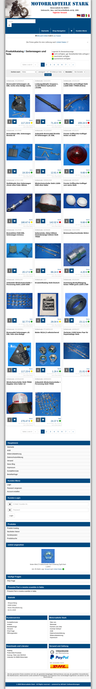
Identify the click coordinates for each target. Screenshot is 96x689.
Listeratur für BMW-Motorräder (17, 657)
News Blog (11, 464)
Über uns (53, 622)
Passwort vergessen (14, 488)
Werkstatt (53, 624)
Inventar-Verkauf (55, 629)
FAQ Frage (11, 581)
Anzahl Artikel (42, 36)
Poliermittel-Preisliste (14, 653)
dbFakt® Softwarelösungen (70, 684)
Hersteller (69, 72)
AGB (9, 450)
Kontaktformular (13, 471)
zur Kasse (57, 36)
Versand (30, 125)
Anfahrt (9, 624)
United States (62, 42)
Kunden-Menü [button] (82, 31)
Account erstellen (13, 491)
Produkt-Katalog (13, 528)
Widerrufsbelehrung (14, 454)
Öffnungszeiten (12, 633)
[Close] (87, 42)
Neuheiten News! (13, 532)
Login (9, 485)
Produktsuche (12, 538)
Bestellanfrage (12, 474)
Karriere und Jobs (56, 627)
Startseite (45, 31)
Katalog (9, 650)
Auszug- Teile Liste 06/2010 (16, 655)
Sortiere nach (15, 72)
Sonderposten (12, 535)
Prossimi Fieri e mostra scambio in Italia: (22, 591)
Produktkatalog (15, 51)
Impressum (11, 467)
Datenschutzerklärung (15, 457)
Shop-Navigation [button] (59, 31)
